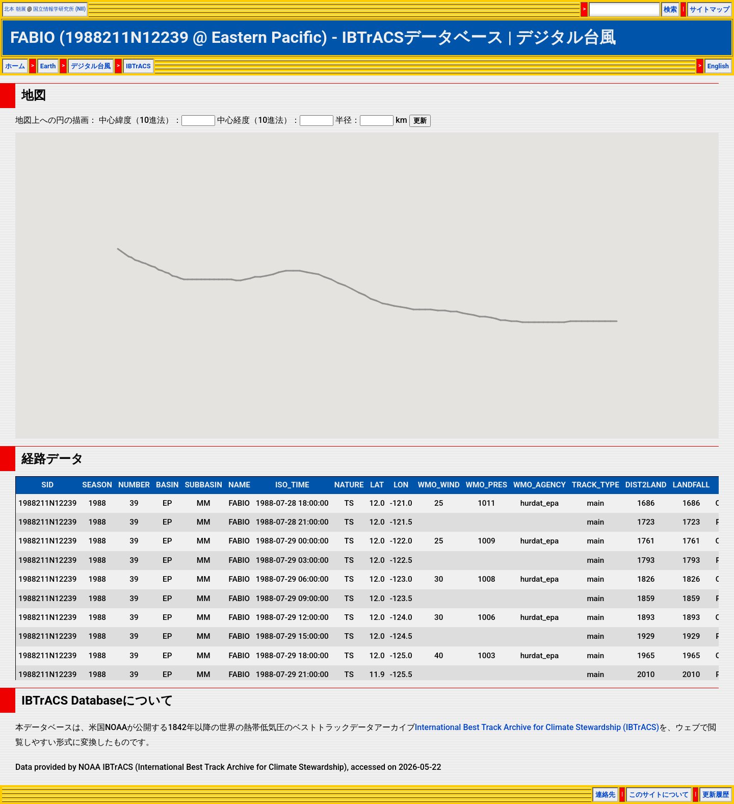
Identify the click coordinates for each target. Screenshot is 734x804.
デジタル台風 (91, 66)
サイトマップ (709, 9)
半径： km (371, 120)
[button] (522, 312)
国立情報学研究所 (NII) (59, 9)
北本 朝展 (15, 9)
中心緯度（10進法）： (157, 120)
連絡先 (605, 794)
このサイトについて (659, 794)
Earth (48, 66)
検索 (670, 9)
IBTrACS (138, 66)
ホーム (15, 66)
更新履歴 (715, 794)
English (718, 66)
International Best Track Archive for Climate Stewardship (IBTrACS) (537, 727)
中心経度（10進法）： (275, 120)
